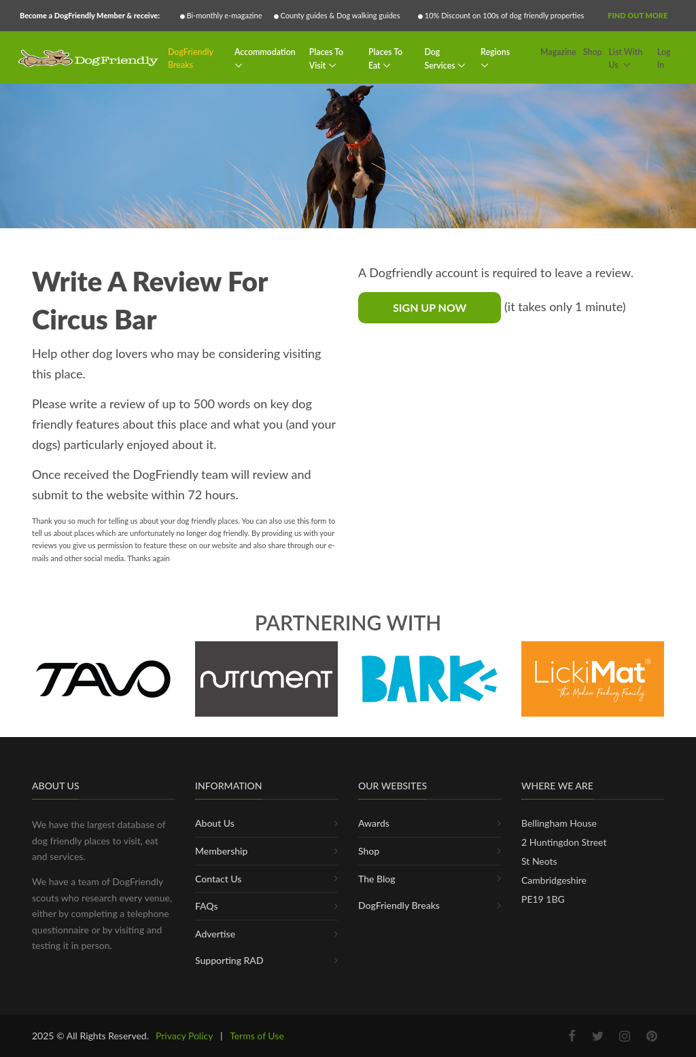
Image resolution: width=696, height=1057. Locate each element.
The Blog (377, 878)
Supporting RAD (229, 960)
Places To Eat (385, 59)
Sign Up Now (429, 307)
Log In (664, 59)
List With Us (625, 59)
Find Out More (637, 15)
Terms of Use (257, 1035)
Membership (221, 851)
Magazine (558, 52)
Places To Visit (326, 59)
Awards (373, 823)
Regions (495, 52)
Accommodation (265, 52)
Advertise (215, 933)
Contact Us (218, 878)
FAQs (206, 906)
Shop (592, 52)
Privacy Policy (184, 1035)
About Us (214, 823)
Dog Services (440, 59)
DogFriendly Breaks (190, 59)
